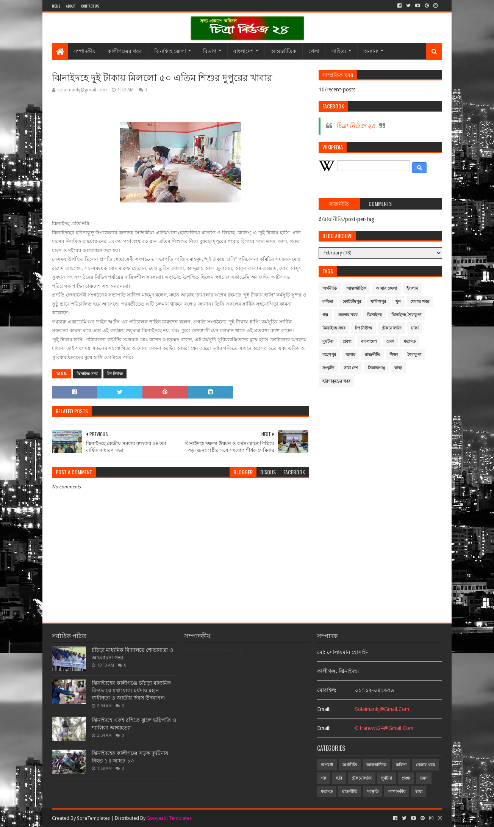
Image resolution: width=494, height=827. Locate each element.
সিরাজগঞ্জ (376, 368)
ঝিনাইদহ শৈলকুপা (406, 314)
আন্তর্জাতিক (283, 51)
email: (324, 709)
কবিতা (327, 301)
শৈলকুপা (414, 354)
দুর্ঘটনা (327, 341)
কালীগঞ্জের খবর (125, 51)
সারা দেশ (351, 368)
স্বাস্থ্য (398, 368)
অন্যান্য (370, 51)
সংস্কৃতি (328, 368)
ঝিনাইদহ (374, 314)
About (70, 6)
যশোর (350, 354)
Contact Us (90, 6)
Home (56, 6)
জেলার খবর (348, 314)
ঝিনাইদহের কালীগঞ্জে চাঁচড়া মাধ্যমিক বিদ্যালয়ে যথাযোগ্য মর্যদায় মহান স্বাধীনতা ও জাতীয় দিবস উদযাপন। (131, 690)
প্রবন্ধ (347, 341)
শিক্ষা (393, 354)
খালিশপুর (378, 301)
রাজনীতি (372, 354)
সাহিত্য (338, 51)
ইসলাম (412, 288)
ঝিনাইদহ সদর (87, 374)
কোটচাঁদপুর (351, 301)
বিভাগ (209, 51)
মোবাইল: (326, 690)
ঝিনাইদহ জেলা (170, 51)
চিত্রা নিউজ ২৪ (355, 126)
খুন (398, 301)
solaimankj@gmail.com (382, 709)
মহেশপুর (329, 354)
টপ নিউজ (115, 374)
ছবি (339, 778)
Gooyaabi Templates (169, 818)
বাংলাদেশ (243, 51)
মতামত (410, 341)
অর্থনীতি (329, 288)
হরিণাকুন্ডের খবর (336, 381)
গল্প (325, 314)
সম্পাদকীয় (84, 51)
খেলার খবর (419, 301)
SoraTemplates (93, 818)
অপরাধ (327, 765)
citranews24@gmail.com (384, 728)
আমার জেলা (386, 288)
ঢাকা (415, 328)
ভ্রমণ (390, 341)
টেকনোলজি (391, 328)
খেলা (313, 51)
